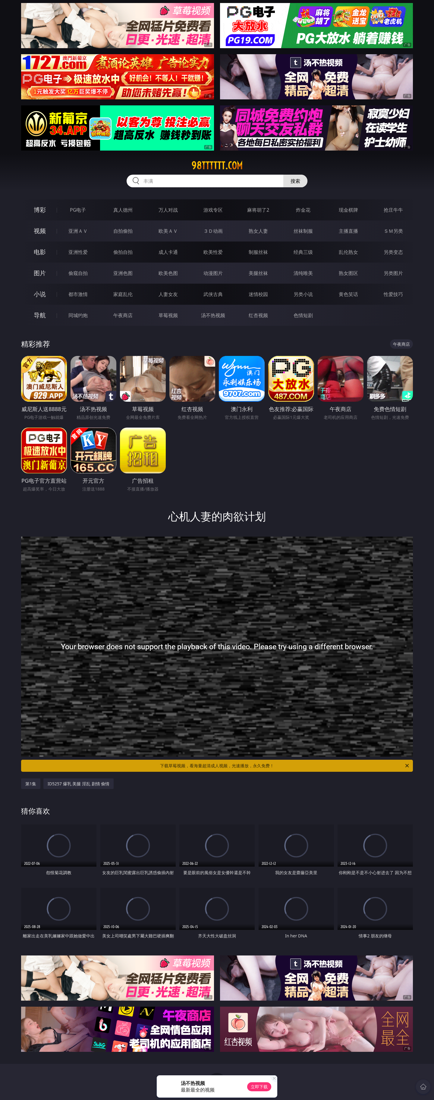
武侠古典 (213, 294)
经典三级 (303, 252)
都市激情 (78, 294)
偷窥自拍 (78, 273)
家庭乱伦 (123, 294)
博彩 (40, 210)
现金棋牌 (348, 210)
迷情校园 (258, 294)
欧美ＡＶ (168, 231)
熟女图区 (348, 273)
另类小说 (303, 294)
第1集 (30, 784)
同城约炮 (78, 315)
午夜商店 (123, 315)
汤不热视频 (213, 315)
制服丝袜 (258, 252)
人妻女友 (168, 294)
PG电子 (78, 210)
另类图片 (393, 273)
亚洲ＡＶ (78, 231)
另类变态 (393, 252)
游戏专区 (213, 210)
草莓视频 (168, 315)
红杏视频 (258, 315)
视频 (40, 231)
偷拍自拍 (123, 252)
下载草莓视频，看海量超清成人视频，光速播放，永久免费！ (285, 765)
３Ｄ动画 (213, 231)
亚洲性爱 (78, 252)
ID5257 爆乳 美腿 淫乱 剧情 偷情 (78, 784)
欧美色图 (168, 273)
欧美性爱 (213, 252)
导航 (40, 315)
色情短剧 (303, 315)
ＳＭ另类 (393, 231)
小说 (40, 294)
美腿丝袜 (258, 273)
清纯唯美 (303, 273)
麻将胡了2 (258, 210)
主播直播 (348, 231)
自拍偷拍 (123, 231)
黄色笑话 (348, 294)
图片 (40, 273)
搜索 (295, 181)
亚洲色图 (123, 273)
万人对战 (168, 210)
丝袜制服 (303, 231)
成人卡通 (168, 252)
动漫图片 (213, 273)
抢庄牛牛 (393, 210)
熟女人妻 (258, 231)
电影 (40, 252)
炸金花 (303, 210)
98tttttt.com (217, 166)
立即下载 (259, 1086)
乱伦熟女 (348, 252)
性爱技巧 (393, 294)
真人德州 (123, 210)
